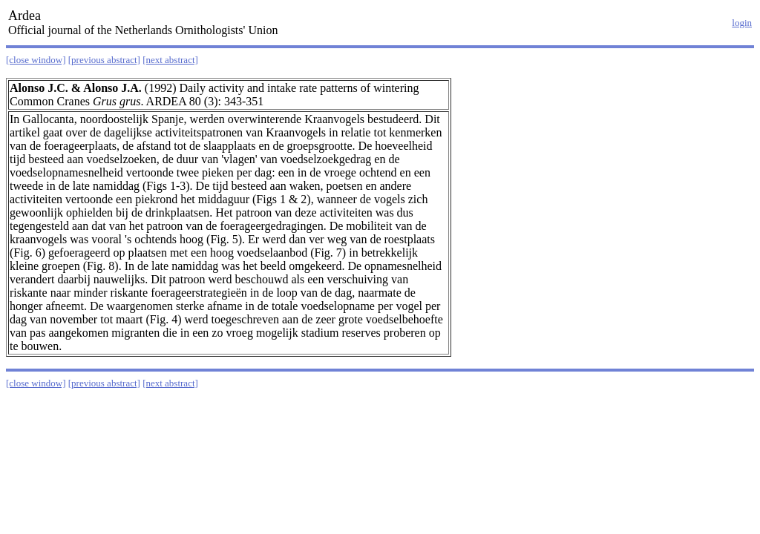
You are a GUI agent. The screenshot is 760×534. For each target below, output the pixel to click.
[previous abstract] (104, 59)
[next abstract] (170, 59)
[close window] (36, 59)
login (742, 22)
